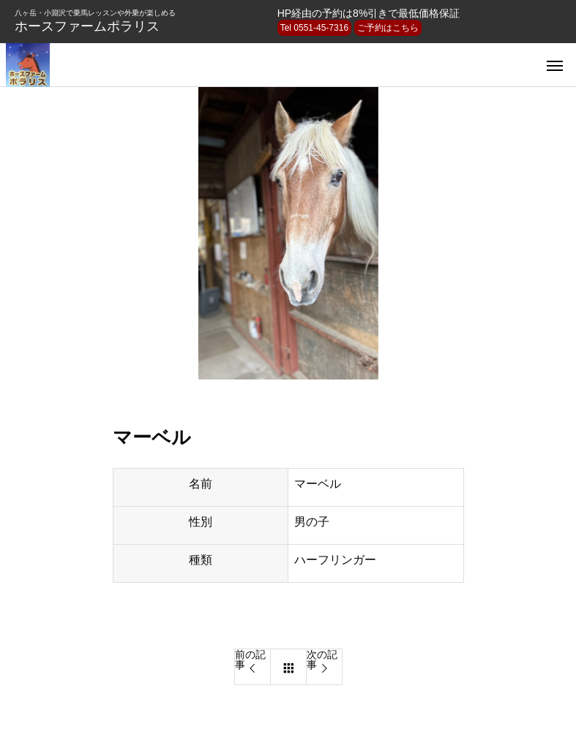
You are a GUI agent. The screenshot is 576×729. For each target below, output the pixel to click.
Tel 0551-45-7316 (314, 28)
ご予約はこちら (388, 28)
